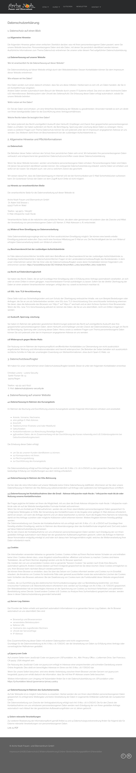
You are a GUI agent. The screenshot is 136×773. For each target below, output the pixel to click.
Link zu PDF (13, 728)
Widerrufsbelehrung (48, 751)
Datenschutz (32, 751)
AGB (23, 751)
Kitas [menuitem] (44, 7)
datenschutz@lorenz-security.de (29, 388)
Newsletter (97, 751)
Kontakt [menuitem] (95, 7)
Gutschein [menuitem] (67, 6)
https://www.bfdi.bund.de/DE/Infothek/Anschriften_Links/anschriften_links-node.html (66, 265)
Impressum (15, 751)
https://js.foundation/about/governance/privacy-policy (33, 681)
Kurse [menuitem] (55, 7)
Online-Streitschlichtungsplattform (75, 751)
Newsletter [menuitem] (81, 6)
